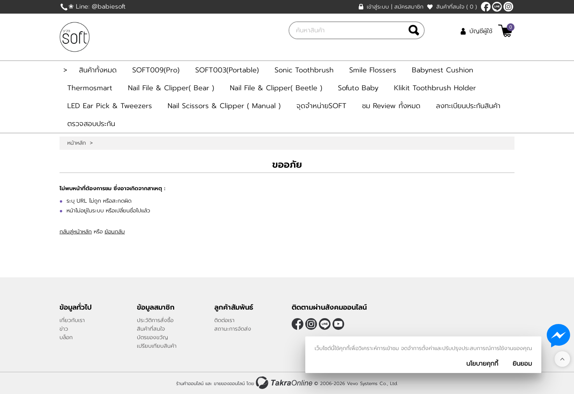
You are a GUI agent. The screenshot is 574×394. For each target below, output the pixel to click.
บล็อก (66, 337)
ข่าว (64, 329)
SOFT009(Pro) (156, 70)
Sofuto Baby (358, 87)
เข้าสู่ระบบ (378, 7)
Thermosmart (89, 87)
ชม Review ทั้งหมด (391, 105)
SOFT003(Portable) (227, 70)
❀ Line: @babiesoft (97, 6)
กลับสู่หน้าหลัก (76, 232)
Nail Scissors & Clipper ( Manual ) (224, 105)
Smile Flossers (372, 70)
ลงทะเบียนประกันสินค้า (468, 105)
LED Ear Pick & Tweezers (109, 105)
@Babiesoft (497, 7)
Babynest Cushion (442, 70)
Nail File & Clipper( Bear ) (171, 87)
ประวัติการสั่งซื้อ (155, 320)
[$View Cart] (505, 31)
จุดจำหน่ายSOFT (321, 105)
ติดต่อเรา (224, 320)
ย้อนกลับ (115, 232)
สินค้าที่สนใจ (456, 7)
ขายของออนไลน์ (229, 383)
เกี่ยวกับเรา (72, 320)
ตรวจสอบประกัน (91, 123)
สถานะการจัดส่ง (232, 329)
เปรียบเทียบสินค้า (157, 346)
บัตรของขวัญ (152, 337)
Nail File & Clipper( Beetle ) (276, 87)
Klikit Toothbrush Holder (435, 87)
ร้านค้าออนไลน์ (189, 383)
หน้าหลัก (76, 143)
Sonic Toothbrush (304, 70)
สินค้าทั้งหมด (98, 70)
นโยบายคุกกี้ (482, 363)
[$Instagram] (508, 7)
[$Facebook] (486, 7)
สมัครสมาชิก (409, 7)
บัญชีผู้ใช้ (480, 31)
